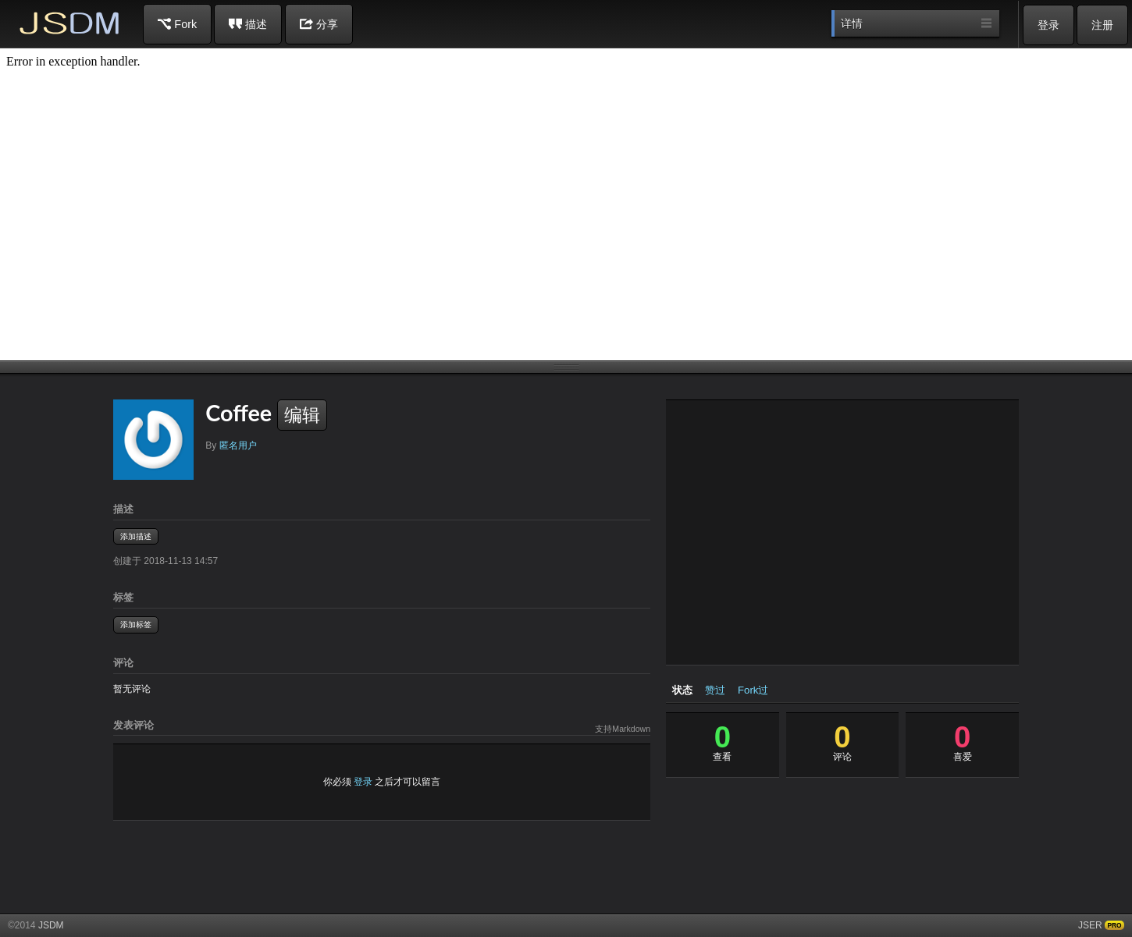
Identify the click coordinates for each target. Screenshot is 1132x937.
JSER (1090, 925)
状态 (682, 690)
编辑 (302, 415)
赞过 (715, 690)
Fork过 (753, 690)
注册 (1102, 25)
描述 (248, 23)
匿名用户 (238, 445)
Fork (177, 23)
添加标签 (135, 624)
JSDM (70, 23)
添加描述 (135, 536)
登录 (1048, 25)
